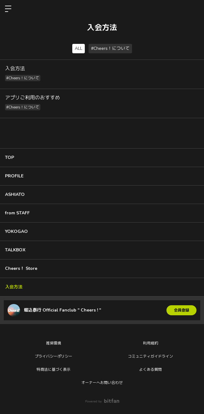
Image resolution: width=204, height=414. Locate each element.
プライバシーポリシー (53, 356)
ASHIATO (15, 194)
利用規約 (150, 343)
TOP (9, 157)
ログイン (194, 9)
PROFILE (14, 176)
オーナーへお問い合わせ (102, 382)
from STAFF (17, 213)
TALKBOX (15, 250)
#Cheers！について (110, 48)
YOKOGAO (16, 231)
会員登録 (181, 310)
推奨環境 (53, 343)
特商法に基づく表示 (53, 369)
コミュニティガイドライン (150, 356)
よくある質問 (150, 369)
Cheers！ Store (21, 268)
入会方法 (14, 287)
